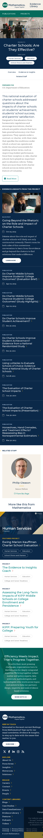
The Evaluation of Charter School (17, 389)
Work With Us (21, 697)
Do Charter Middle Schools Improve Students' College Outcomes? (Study (21, 299)
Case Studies (9, 806)
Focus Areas (9, 763)
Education (31, 58)
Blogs (6, 802)
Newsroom (8, 771)
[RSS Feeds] (23, 751)
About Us (7, 760)
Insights (7, 767)
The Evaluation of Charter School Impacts (21, 409)
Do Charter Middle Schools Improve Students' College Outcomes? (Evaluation (20, 276)
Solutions (8, 774)
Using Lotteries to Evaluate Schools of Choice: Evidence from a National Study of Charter (21, 367)
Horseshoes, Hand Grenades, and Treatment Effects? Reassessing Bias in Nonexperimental (20, 431)
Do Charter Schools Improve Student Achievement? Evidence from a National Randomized (19, 342)
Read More (10, 178)
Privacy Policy (18, 829)
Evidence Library (35, 5)
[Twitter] (4, 751)
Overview (12, 72)
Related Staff (21, 76)
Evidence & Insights (27, 72)
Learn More (12, 260)
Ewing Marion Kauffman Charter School (21, 543)
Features (7, 816)
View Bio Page (21, 493)
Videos (6, 823)
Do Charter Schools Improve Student (19, 320)
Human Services (14, 58)
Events (6, 790)
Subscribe (11, 744)
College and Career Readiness (16, 581)
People (6, 793)
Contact (7, 786)
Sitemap (5, 829)
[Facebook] (9, 751)
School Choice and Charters (21, 63)
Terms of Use (31, 829)
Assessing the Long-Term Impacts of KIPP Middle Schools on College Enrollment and (20, 599)
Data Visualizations (12, 809)
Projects (25, 14)
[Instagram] (18, 751)
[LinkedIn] (13, 751)
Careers (7, 783)
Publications (8, 14)
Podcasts (7, 820)
